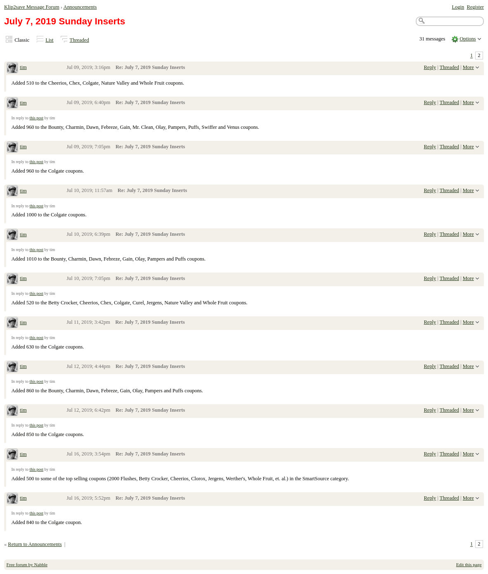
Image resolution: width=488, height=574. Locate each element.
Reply (430, 67)
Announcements (80, 7)
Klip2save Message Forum (31, 7)
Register (475, 7)
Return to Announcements (35, 544)
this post (36, 118)
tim (23, 67)
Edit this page (469, 564)
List (49, 40)
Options (468, 39)
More (468, 67)
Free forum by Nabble (27, 564)
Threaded (79, 40)
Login (458, 7)
